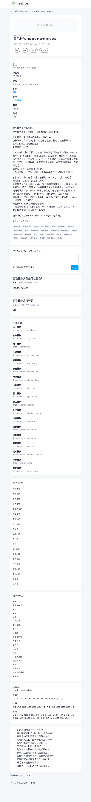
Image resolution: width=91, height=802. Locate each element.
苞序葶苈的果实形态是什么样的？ (33, 759)
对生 (19, 706)
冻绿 (14, 617)
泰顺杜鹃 (16, 574)
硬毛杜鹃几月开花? (24, 300)
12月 (61, 698)
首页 (12, 11)
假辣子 (15, 529)
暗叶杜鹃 (17, 451)
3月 (22, 698)
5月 (14, 92)
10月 (51, 698)
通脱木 (15, 584)
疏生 (63, 706)
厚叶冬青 (16, 503)
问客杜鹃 (17, 434)
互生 (14, 706)
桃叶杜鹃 (17, 459)
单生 (73, 706)
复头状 (55, 715)
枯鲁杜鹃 (17, 385)
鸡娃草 (15, 648)
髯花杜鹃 (17, 468)
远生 (34, 706)
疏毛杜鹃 (16, 534)
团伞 (38, 718)
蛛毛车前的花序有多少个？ (30, 762)
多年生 (29, 690)
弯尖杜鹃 (17, 376)
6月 (34, 698)
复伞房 (27, 718)
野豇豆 (15, 629)
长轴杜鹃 (17, 351)
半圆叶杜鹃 (17, 508)
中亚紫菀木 (17, 625)
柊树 (14, 544)
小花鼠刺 (16, 523)
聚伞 (38, 715)
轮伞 (33, 718)
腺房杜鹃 (17, 368)
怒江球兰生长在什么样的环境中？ (33, 749)
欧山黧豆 (16, 668)
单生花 (15, 715)
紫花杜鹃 (17, 443)
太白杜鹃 (16, 518)
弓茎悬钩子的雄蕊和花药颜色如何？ (34, 736)
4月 (26, 698)
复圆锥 (32, 715)
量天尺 (15, 644)
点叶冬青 (16, 498)
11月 (56, 698)
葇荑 (57, 718)
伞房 (21, 718)
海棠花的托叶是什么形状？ (30, 746)
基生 (29, 706)
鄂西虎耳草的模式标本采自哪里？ (33, 765)
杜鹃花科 (31, 11)
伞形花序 (17, 100)
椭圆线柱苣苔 (18, 672)
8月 (42, 698)
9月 (46, 698)
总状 (21, 715)
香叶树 (15, 539)
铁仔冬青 (16, 564)
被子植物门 (21, 11)
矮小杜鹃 (17, 327)
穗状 (72, 715)
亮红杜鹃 (17, 410)
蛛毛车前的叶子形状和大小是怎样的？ (35, 733)
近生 (39, 706)
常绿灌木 (44, 50)
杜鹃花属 (41, 11)
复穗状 (15, 718)
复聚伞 (43, 715)
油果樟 (15, 633)
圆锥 (26, 715)
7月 (38, 698)
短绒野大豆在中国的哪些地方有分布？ (35, 739)
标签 (33, 782)
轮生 (43, 706)
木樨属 (15, 579)
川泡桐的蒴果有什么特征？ (30, 729)
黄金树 (15, 676)
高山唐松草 (17, 605)
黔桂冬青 (16, 488)
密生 (68, 706)
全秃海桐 (16, 559)
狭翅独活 (16, 621)
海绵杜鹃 (16, 554)
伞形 (61, 715)
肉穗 (42, 718)
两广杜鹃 (17, 343)
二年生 (22, 690)
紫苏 (14, 609)
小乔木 (33, 50)
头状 (49, 715)
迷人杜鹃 (17, 401)
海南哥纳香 (17, 637)
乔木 (25, 50)
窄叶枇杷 (16, 549)
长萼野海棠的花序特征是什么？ (32, 742)
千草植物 (23, 4)
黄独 (14, 613)
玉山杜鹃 (16, 493)
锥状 (47, 718)
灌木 (17, 50)
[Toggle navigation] (79, 4)
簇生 (24, 706)
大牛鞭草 (16, 641)
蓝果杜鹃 (16, 569)
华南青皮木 (17, 660)
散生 (53, 706)
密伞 (62, 718)
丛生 (58, 706)
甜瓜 (14, 652)
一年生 (15, 690)
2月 (18, 698)
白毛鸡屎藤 (17, 656)
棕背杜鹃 (17, 418)
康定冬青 (16, 513)
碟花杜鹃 (17, 360)
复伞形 (67, 715)
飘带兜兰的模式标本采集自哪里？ (33, 752)
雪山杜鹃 (17, 393)
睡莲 (14, 601)
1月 (14, 698)
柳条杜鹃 (17, 335)
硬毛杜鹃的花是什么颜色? (27, 278)
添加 (28, 775)
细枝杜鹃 (17, 426)
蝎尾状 (68, 718)
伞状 (52, 718)
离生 (48, 706)
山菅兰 (15, 664)
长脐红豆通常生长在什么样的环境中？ (35, 755)
